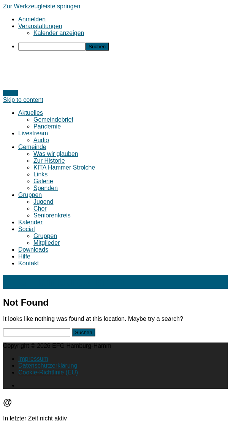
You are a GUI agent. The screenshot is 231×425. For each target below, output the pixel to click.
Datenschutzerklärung (48, 365)
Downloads (33, 249)
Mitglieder (46, 242)
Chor (40, 208)
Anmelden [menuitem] (32, 19)
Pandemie (47, 126)
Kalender (30, 222)
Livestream (33, 133)
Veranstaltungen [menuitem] (40, 26)
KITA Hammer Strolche (64, 167)
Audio (41, 140)
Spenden (45, 188)
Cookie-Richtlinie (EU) (48, 372)
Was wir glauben (55, 154)
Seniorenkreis (52, 215)
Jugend (43, 201)
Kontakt (28, 263)
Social (26, 229)
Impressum (33, 358)
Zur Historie (49, 160)
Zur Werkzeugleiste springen (41, 6)
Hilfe (24, 256)
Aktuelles (30, 112)
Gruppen (30, 195)
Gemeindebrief (53, 119)
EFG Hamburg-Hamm (64, 282)
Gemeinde (32, 147)
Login (10, 93)
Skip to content (23, 100)
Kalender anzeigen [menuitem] (58, 33)
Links (40, 174)
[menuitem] (123, 47)
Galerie (43, 181)
